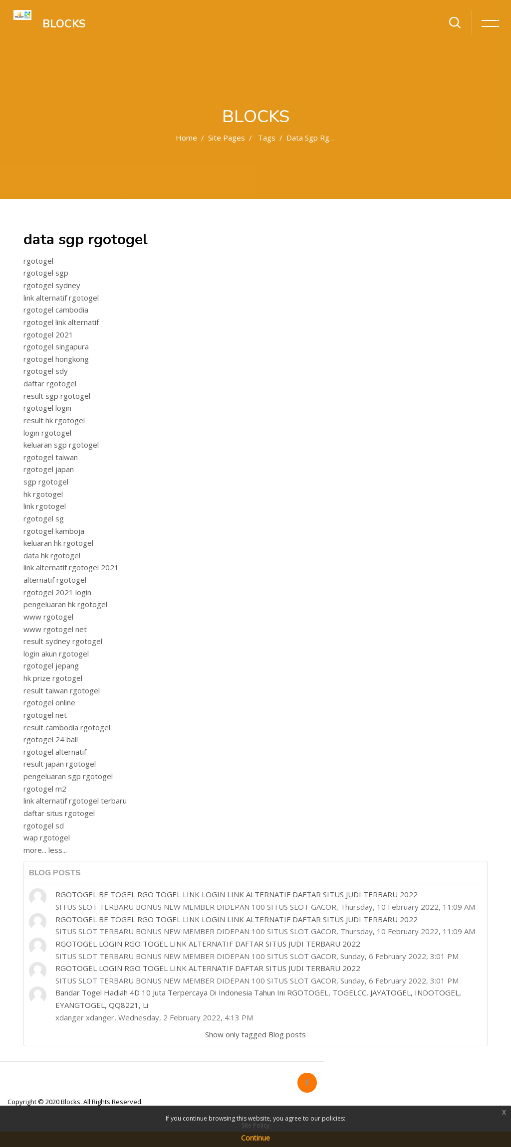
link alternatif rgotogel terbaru (75, 801)
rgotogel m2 (44, 789)
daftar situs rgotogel (59, 813)
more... (34, 850)
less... (57, 850)
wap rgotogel (46, 837)
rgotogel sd (43, 825)
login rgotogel (47, 433)
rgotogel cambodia (55, 310)
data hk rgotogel (51, 555)
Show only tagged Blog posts (255, 1034)
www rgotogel (48, 617)
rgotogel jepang (51, 665)
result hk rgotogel (54, 420)
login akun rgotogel (56, 653)
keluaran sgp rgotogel (61, 445)
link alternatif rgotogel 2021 (71, 567)
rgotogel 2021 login (57, 592)
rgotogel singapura (56, 346)
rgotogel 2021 (48, 334)
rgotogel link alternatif (61, 322)
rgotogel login (47, 408)
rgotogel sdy (45, 371)
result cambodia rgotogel (66, 727)
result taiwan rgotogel (61, 690)
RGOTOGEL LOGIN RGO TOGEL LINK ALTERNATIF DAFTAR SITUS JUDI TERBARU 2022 (207, 944)
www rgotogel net (55, 629)
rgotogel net (45, 715)
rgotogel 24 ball (50, 739)
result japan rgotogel (59, 764)
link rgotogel (44, 506)
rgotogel (38, 261)
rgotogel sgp (45, 273)
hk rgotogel (43, 494)
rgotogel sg (43, 518)
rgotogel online (49, 702)
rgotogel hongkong (56, 359)
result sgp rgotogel (56, 396)
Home (186, 138)
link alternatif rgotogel (61, 298)
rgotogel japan (48, 469)
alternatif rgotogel (54, 580)
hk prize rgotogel (52, 678)
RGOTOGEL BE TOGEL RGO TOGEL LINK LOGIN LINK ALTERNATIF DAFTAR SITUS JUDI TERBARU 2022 (236, 894)
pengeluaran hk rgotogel (65, 604)
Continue (255, 1138)
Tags (266, 138)
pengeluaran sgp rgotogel (68, 776)
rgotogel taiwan (50, 457)
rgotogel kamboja (53, 531)
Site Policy (255, 1125)
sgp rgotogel (45, 482)
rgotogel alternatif (54, 752)
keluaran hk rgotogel (58, 543)
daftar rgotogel (49, 383)
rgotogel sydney (51, 285)
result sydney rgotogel (62, 641)
